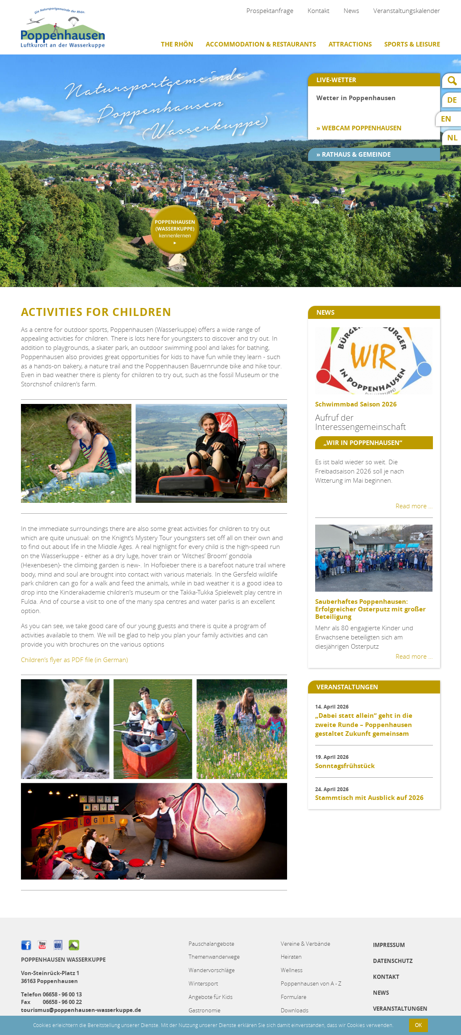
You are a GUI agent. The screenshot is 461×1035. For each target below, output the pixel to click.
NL (452, 137)
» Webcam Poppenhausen (358, 128)
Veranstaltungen (400, 1008)
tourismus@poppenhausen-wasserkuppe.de (81, 1010)
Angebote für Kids (211, 997)
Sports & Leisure (412, 44)
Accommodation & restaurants (261, 44)
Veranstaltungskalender (406, 10)
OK (418, 1025)
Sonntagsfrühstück (345, 765)
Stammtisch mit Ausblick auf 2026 (369, 797)
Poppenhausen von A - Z (311, 983)
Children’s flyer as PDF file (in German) (74, 659)
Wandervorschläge (212, 970)
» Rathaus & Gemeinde (353, 154)
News (351, 10)
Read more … (414, 506)
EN (446, 119)
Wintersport (203, 983)
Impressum (389, 945)
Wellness (292, 970)
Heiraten (291, 956)
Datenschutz (393, 961)
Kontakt (318, 10)
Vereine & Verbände (305, 943)
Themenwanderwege (214, 956)
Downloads (294, 1010)
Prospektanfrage (269, 10)
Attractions (350, 44)
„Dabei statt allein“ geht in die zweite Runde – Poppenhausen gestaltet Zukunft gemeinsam (363, 724)
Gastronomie (204, 1010)
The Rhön (177, 44)
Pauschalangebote (211, 943)
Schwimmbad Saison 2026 (356, 404)
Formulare (293, 997)
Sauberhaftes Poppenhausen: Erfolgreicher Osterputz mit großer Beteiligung (370, 609)
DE (452, 100)
